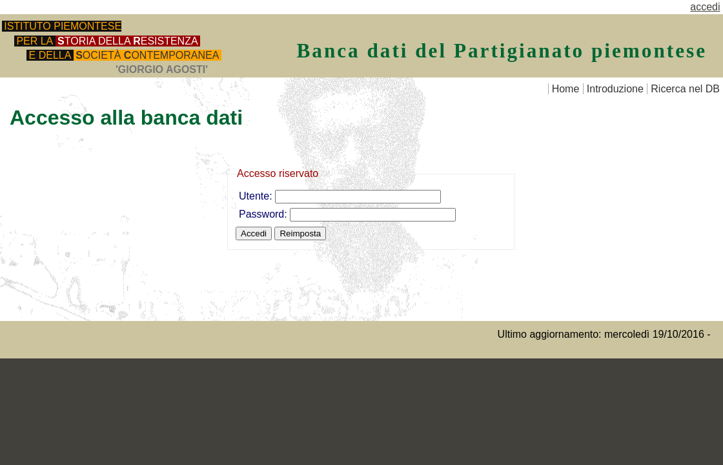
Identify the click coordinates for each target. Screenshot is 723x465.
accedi (705, 6)
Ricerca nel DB (685, 88)
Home (566, 88)
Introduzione (615, 88)
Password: (264, 214)
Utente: (257, 196)
